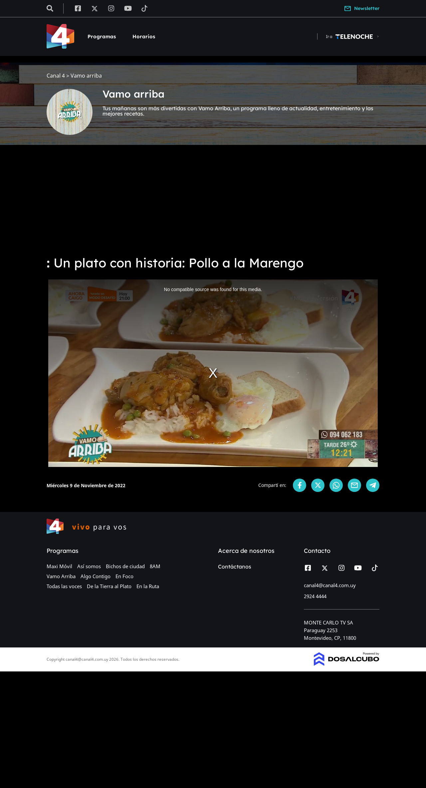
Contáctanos (234, 566)
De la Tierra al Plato (109, 586)
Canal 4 (56, 76)
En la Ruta (147, 586)
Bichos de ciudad (125, 566)
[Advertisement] (213, 199)
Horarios (143, 36)
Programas (102, 36)
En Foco (124, 576)
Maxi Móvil (59, 566)
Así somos (89, 566)
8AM (155, 566)
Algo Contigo (95, 576)
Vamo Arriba (61, 576)
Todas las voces (64, 586)
